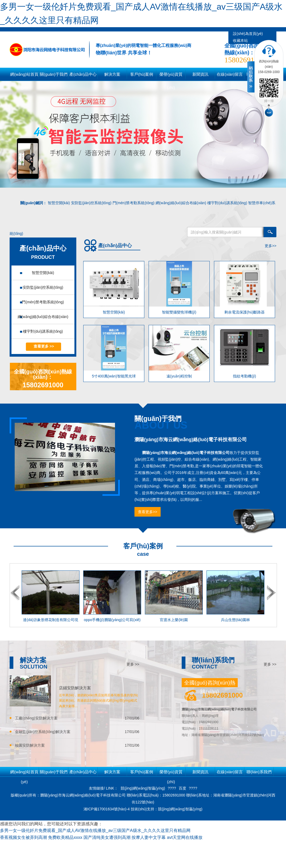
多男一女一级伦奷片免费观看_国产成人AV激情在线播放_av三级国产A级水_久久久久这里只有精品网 (95, 830)
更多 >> (132, 664)
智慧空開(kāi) (59, 203)
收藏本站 (240, 40)
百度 (182, 788)
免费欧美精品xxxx (65, 837)
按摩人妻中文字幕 (149, 837)
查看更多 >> (44, 346)
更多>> (270, 246)
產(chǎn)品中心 (83, 772)
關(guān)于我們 (53, 772)
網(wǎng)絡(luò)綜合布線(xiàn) (181, 203)
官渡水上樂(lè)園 (174, 620)
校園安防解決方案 (30, 745)
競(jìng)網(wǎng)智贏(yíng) (143, 788)
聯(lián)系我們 (259, 772)
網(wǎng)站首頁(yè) (24, 76)
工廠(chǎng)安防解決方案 (36, 718)
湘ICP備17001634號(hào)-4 (107, 809)
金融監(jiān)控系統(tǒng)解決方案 (42, 732)
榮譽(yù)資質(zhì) (171, 773)
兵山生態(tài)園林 (235, 620)
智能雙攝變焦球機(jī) (179, 312)
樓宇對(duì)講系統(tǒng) (227, 203)
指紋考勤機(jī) (244, 376)
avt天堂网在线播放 (184, 837)
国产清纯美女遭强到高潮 (107, 837)
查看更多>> (147, 512)
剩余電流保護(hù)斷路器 (244, 312)
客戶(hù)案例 (141, 772)
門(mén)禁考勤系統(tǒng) (133, 203)
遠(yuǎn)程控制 (179, 376)
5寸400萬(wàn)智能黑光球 (114, 376)
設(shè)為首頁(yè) (248, 33)
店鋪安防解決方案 (75, 688)
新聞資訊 (200, 772)
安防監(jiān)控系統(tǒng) (91, 203)
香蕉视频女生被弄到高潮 (23, 837)
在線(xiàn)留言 (230, 772)
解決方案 (112, 772)
